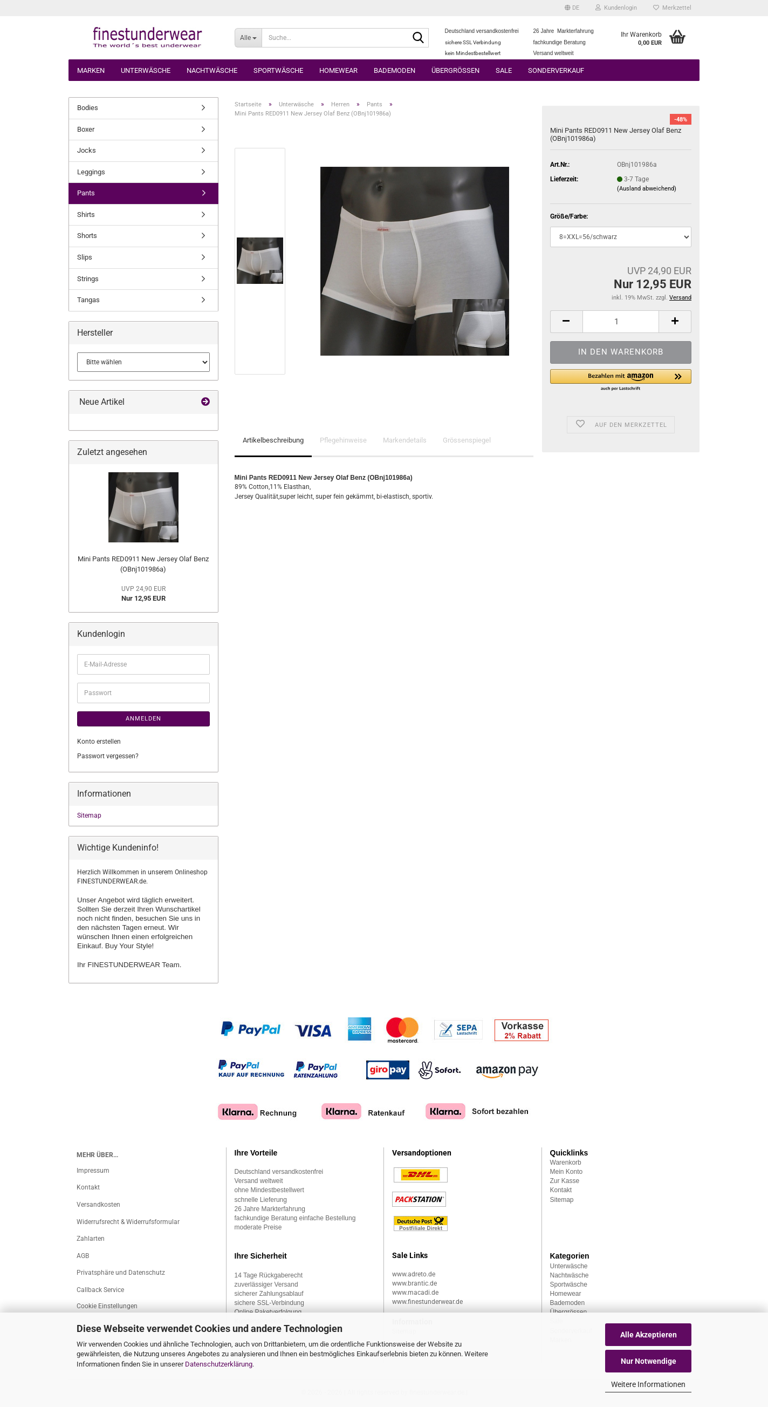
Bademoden (394, 70)
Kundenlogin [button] (616, 7)
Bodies (87, 108)
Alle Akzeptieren (648, 1334)
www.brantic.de (414, 1283)
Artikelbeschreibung (273, 440)
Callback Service (100, 1290)
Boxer (85, 129)
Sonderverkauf (556, 70)
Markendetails (405, 440)
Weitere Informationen (648, 1384)
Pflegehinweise (343, 440)
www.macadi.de (415, 1292)
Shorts (87, 236)
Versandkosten (98, 1204)
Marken (91, 70)
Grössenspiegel (467, 440)
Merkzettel (672, 7)
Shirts (86, 214)
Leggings (91, 172)
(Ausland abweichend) (646, 188)
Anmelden (143, 718)
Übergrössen (455, 70)
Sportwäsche (278, 70)
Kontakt (88, 1187)
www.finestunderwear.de (427, 1302)
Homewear (338, 70)
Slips (84, 257)
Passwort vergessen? (108, 756)
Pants (86, 193)
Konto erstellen (99, 741)
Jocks (86, 150)
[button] (572, 8)
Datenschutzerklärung (218, 1364)
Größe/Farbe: (569, 216)
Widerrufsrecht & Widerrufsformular (128, 1222)
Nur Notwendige (648, 1361)
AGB (83, 1256)
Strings (88, 279)
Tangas (88, 300)
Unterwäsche (145, 70)
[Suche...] (248, 37)
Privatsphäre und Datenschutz (121, 1272)
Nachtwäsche (212, 70)
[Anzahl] (620, 321)
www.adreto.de (413, 1274)
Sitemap (89, 815)
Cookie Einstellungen (107, 1306)
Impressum (93, 1170)
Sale (504, 70)
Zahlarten (91, 1238)
